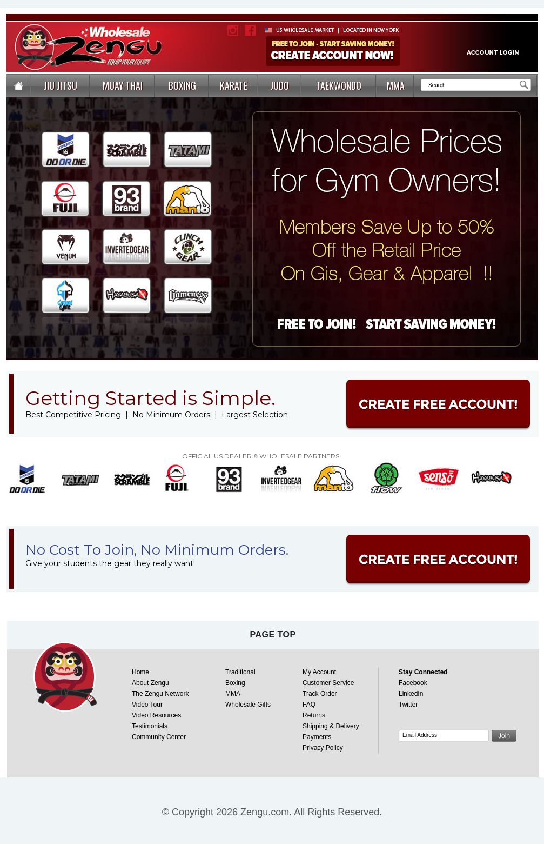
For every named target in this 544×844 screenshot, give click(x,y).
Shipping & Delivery (331, 726)
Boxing (235, 683)
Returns (314, 715)
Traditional (240, 672)
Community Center (159, 737)
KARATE (233, 85)
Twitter (408, 704)
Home (140, 672)
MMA (396, 85)
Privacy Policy (323, 748)
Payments (317, 737)
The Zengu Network (160, 693)
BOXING (182, 85)
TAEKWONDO (338, 85)
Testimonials (149, 726)
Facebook (413, 683)
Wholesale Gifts (248, 704)
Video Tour (147, 704)
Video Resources (156, 715)
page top (272, 634)
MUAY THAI (123, 85)
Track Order (320, 693)
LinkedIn (411, 693)
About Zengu (150, 683)
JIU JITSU (60, 85)
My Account (319, 672)
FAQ (309, 704)
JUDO (279, 85)
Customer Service (328, 683)
